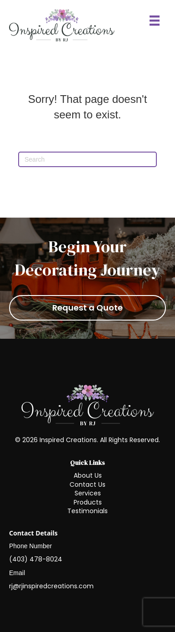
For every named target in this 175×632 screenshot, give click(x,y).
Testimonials (87, 510)
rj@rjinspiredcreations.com (51, 586)
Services (88, 493)
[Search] (87, 159)
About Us (88, 475)
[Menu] (154, 20)
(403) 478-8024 (35, 559)
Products (88, 502)
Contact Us (87, 484)
